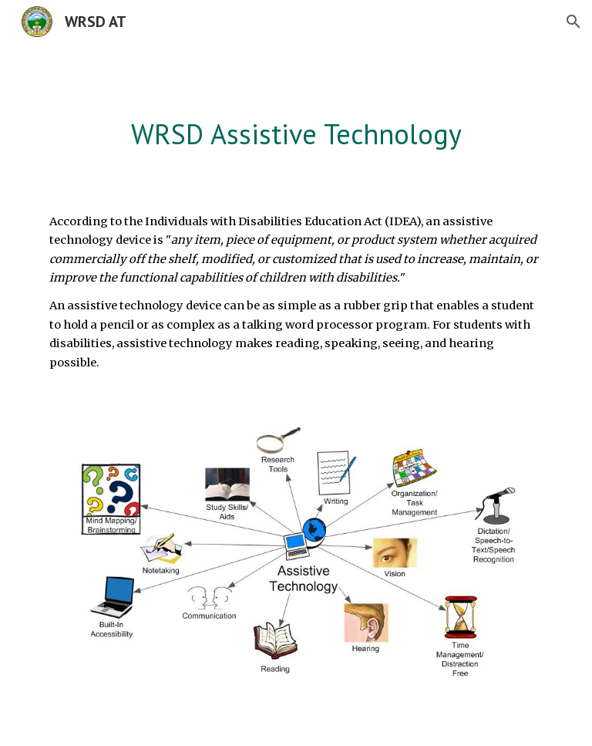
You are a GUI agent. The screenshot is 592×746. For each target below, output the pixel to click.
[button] (573, 21)
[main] (295, 134)
